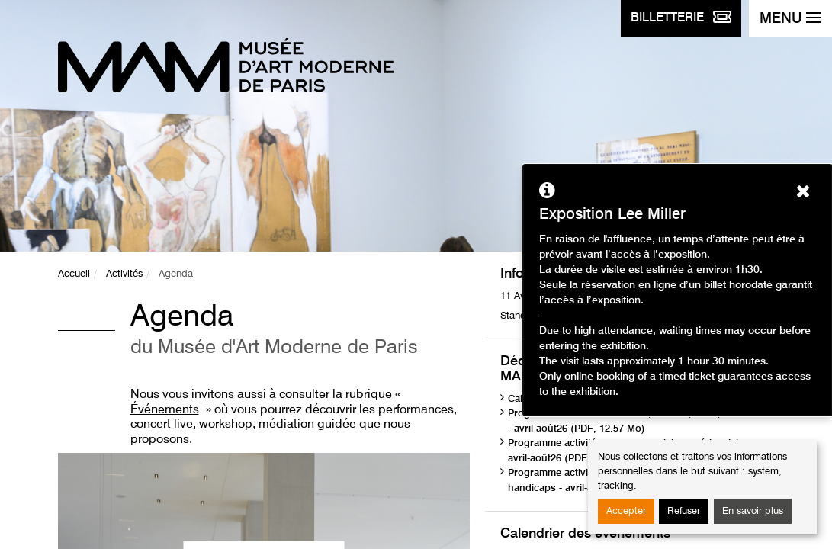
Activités (124, 274)
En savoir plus (752, 511)
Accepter (626, 511)
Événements (164, 410)
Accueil (74, 274)
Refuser (683, 511)
